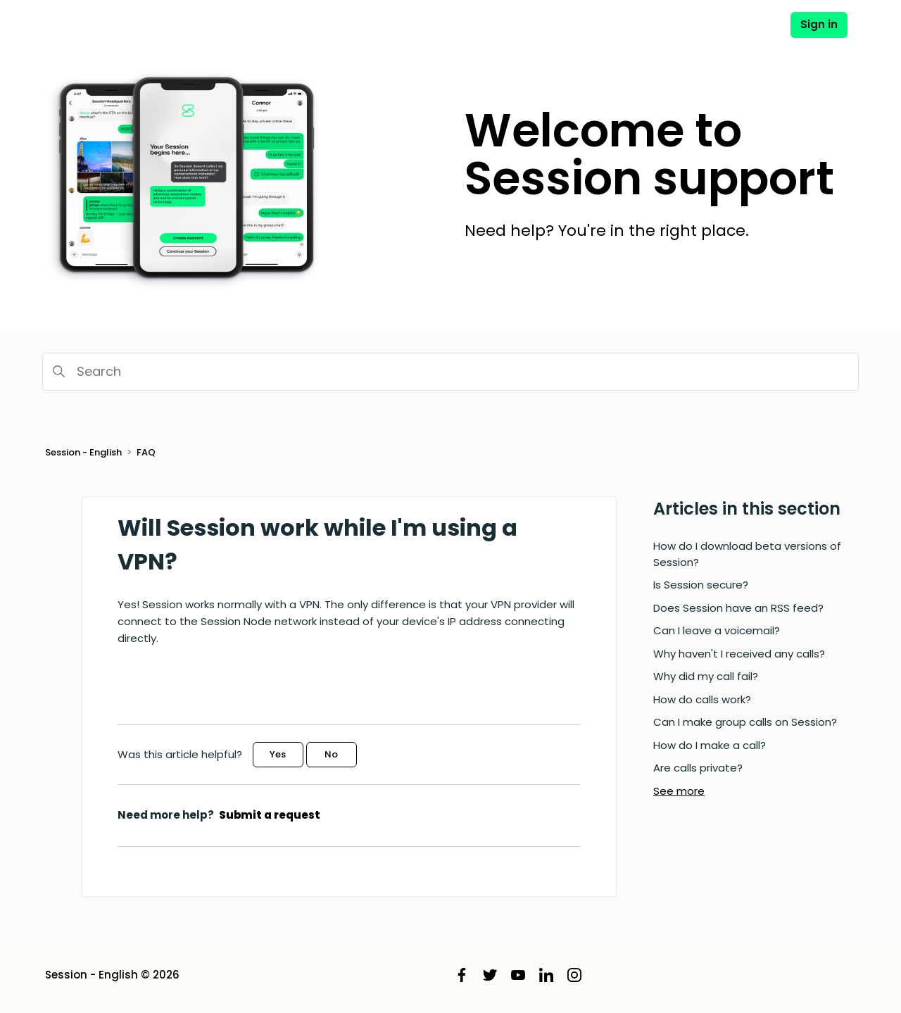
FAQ (146, 452)
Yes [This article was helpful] (278, 754)
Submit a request (269, 814)
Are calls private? (698, 767)
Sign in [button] (819, 24)
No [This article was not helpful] (331, 754)
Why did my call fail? (705, 676)
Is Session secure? (700, 584)
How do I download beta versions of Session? (747, 554)
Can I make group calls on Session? (745, 722)
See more (679, 791)
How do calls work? (702, 699)
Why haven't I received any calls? (739, 653)
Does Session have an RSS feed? (738, 607)
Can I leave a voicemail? (716, 630)
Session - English (83, 452)
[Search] (450, 372)
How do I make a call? (709, 745)
